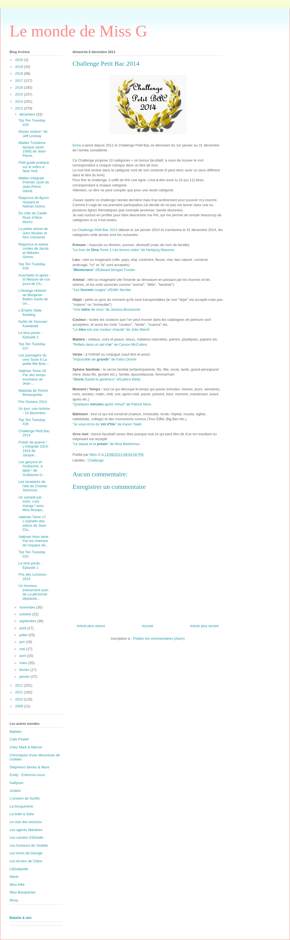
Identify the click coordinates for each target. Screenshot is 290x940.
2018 (19, 73)
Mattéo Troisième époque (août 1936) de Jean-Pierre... (32, 149)
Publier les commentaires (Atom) (159, 638)
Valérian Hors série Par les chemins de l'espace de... (33, 541)
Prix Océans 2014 (32, 402)
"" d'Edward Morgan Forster (103, 270)
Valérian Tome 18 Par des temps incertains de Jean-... (32, 377)
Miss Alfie (17, 885)
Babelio (15, 731)
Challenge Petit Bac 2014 (97, 230)
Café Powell (19, 739)
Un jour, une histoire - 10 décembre (34, 410)
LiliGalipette (19, 869)
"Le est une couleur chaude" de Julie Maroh (111, 329)
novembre (27, 607)
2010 (19, 699)
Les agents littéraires (26, 830)
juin (22, 642)
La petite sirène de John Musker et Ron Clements (33, 233)
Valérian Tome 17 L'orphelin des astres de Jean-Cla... (32, 523)
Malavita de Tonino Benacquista (33, 392)
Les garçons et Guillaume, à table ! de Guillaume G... (31, 468)
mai (22, 649)
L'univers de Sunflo (25, 798)
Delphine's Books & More (30, 767)
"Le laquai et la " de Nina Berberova (106, 444)
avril (23, 656)
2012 (19, 685)
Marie (14, 877)
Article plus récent (91, 626)
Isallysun (17, 783)
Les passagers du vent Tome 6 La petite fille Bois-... (34, 359)
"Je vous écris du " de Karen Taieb (106, 424)
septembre (28, 621)
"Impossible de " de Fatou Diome (104, 359)
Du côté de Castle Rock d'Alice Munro (32, 217)
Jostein (15, 791)
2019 (19, 67)
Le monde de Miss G (78, 31)
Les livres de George (26, 853)
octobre (25, 614)
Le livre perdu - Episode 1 (30, 565)
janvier (25, 676)
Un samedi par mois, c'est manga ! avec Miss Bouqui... (31, 503)
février (24, 670)
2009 (19, 706)
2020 (19, 60)
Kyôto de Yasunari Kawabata (32, 323)
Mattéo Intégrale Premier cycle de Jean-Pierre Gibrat (33, 184)
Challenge (96, 460)
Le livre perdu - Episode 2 (30, 335)
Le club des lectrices (26, 822)
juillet (23, 635)
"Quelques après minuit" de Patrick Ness (111, 404)
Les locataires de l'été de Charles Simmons (32, 486)
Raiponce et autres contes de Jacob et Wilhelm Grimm (33, 250)
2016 (19, 87)
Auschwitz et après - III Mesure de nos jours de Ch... (34, 279)
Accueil (147, 626)
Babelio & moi (20, 918)
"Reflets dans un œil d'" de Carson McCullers (109, 344)
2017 (19, 81)
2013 (19, 108)
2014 (19, 101)
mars (23, 663)
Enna (76, 145)
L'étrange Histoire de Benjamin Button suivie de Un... (33, 297)
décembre (27, 114)
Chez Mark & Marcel (26, 747)
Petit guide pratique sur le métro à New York (33, 166)
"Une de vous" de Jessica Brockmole (106, 309)
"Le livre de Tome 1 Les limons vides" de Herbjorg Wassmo (123, 250)
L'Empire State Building (30, 312)
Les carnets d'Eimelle (26, 837)
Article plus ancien (204, 626)
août (23, 628)
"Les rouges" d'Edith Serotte (101, 290)
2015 (19, 94)
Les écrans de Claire (26, 861)
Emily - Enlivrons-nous (27, 775)
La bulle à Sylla (22, 814)
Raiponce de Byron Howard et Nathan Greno (33, 202)
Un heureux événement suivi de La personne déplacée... (33, 592)
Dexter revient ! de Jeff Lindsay (32, 133)
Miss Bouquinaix (23, 892)
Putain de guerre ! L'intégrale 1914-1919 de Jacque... (33, 448)
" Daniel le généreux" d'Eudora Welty (106, 379)
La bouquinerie (21, 806)
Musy (14, 900)
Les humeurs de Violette (29, 845)
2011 (19, 692)
